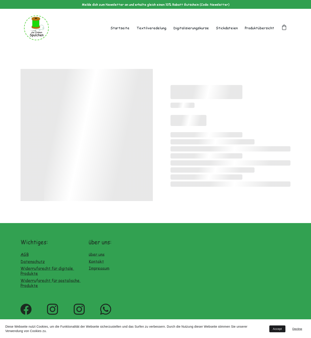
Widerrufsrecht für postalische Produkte (51, 285)
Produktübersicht (259, 27)
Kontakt (96, 262)
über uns (97, 255)
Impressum (99, 269)
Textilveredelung (151, 27)
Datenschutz (33, 263)
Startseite (120, 27)
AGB (25, 256)
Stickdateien (227, 27)
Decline (297, 329)
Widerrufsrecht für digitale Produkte (47, 273)
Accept (277, 329)
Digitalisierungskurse (191, 27)
